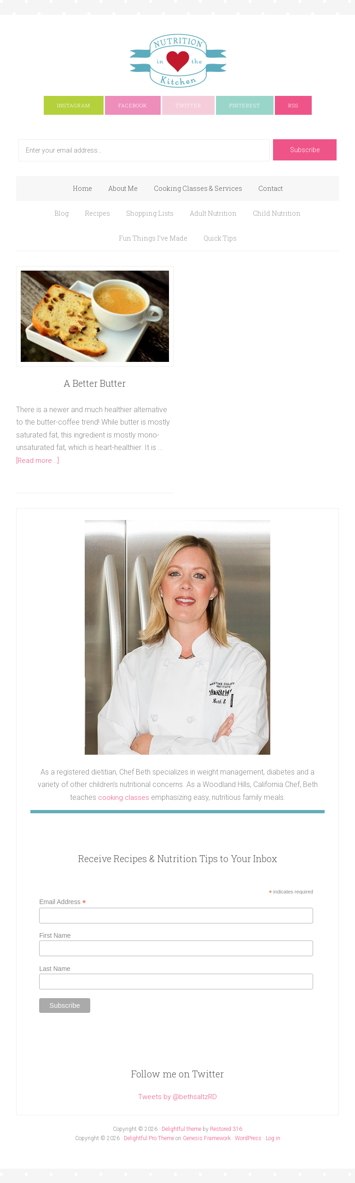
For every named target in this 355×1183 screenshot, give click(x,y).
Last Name (54, 968)
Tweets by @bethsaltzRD (177, 1096)
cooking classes (123, 797)
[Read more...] (39, 460)
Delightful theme (181, 1128)
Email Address (62, 901)
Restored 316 (226, 1128)
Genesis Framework (207, 1138)
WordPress (248, 1138)
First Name (54, 935)
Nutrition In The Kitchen (177, 61)
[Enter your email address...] (144, 150)
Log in (273, 1138)
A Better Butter (95, 383)
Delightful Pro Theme (149, 1138)
